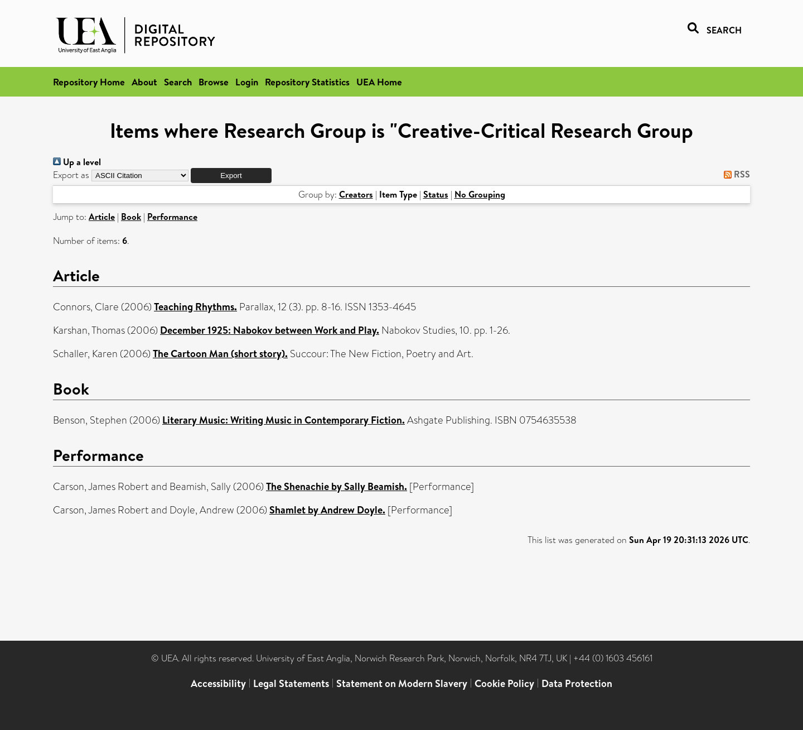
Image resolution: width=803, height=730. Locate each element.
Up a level (77, 162)
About (144, 81)
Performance (172, 216)
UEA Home (379, 81)
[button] (231, 175)
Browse (214, 81)
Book (131, 216)
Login (246, 81)
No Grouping (479, 194)
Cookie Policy (504, 683)
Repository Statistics (307, 81)
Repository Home (89, 81)
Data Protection (576, 683)
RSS (734, 174)
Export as (71, 175)
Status (435, 194)
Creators (356, 194)
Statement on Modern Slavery (401, 683)
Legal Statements (291, 683)
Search (178, 81)
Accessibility (218, 683)
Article (102, 216)
